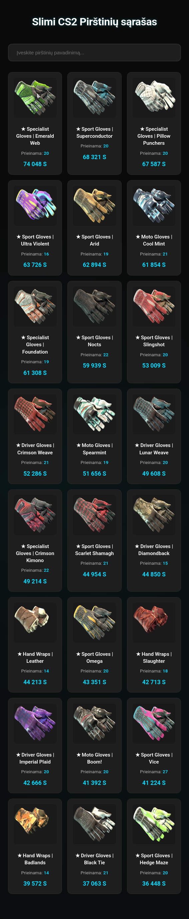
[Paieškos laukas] (94, 52)
